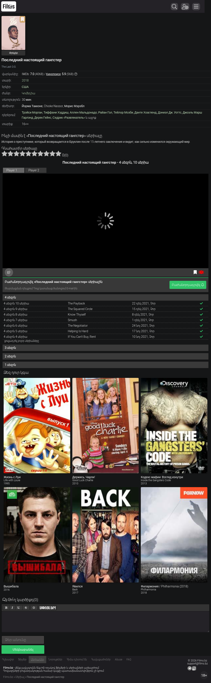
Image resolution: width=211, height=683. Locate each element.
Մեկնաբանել (23, 649)
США (25, 87)
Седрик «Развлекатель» (69, 117)
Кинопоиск (53, 74)
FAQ (128, 659)
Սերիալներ (37, 659)
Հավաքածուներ (101, 659)
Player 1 (11, 170)
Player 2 (33, 170)
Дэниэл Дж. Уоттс (169, 112)
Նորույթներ (55, 659)
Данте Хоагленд (145, 112)
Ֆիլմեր (22, 659)
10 (58, 153)
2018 (25, 80)
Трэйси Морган (32, 112)
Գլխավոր (8, 659)
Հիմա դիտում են (77, 659)
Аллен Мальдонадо (83, 112)
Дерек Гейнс (42, 117)
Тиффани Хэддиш (56, 112)
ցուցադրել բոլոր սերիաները (21, 340)
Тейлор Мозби (123, 112)
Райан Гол (105, 112)
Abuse (118, 659)
